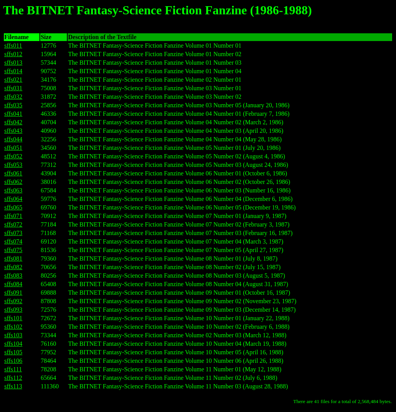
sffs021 (13, 79)
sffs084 (13, 284)
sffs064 (13, 199)
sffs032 (13, 96)
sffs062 (13, 182)
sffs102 (13, 326)
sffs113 (13, 386)
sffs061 (13, 173)
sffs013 (13, 62)
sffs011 (13, 45)
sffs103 (13, 335)
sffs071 (13, 216)
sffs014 (13, 71)
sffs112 (13, 377)
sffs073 (13, 233)
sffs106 (13, 360)
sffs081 (13, 258)
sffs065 (13, 207)
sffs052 (13, 156)
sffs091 (13, 292)
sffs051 (13, 147)
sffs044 (13, 139)
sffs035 (13, 105)
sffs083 (13, 275)
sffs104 (13, 343)
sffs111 (13, 369)
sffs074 (13, 241)
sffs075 (13, 250)
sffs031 (13, 88)
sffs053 (13, 164)
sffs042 (13, 122)
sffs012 (13, 54)
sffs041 (13, 113)
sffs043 (13, 130)
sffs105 (13, 352)
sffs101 (13, 318)
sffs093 (13, 309)
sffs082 (13, 267)
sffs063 (13, 190)
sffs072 (13, 224)
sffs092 (13, 301)
